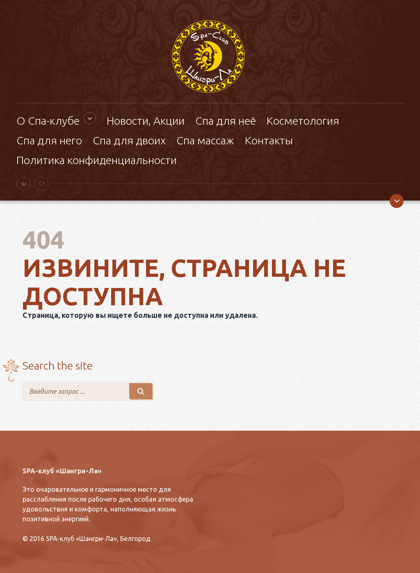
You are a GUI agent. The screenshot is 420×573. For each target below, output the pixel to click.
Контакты (269, 140)
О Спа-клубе (48, 120)
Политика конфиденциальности (96, 160)
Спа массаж (205, 140)
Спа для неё (225, 120)
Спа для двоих (129, 140)
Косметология (303, 120)
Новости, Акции (146, 120)
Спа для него (49, 140)
